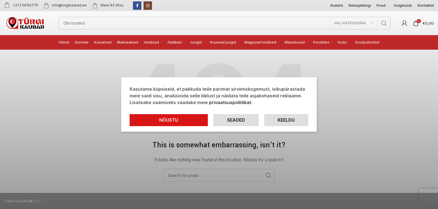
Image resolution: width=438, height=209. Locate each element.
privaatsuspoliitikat (230, 102)
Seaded (236, 120)
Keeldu (286, 120)
